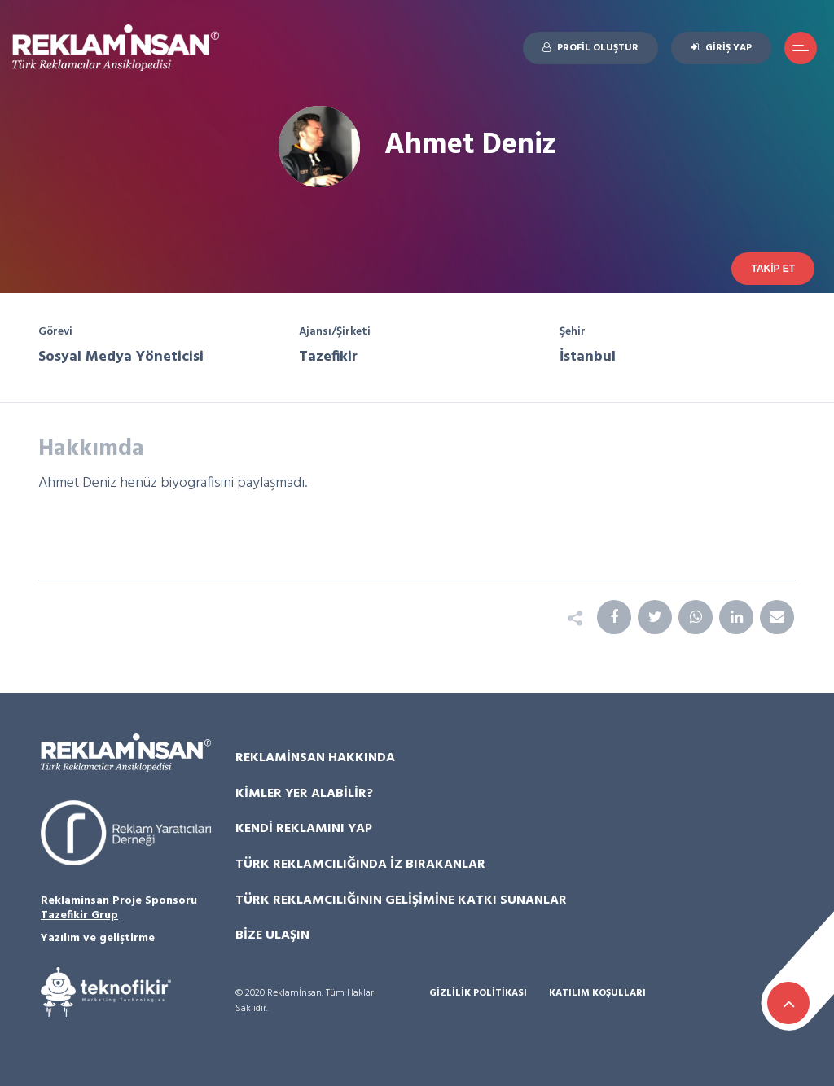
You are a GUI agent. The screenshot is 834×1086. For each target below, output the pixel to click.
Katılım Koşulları (597, 993)
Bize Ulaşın (272, 935)
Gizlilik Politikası (478, 993)
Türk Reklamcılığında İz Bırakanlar (360, 864)
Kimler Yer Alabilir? (304, 793)
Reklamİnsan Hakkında (315, 758)
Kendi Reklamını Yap (303, 828)
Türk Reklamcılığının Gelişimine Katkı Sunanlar (401, 900)
